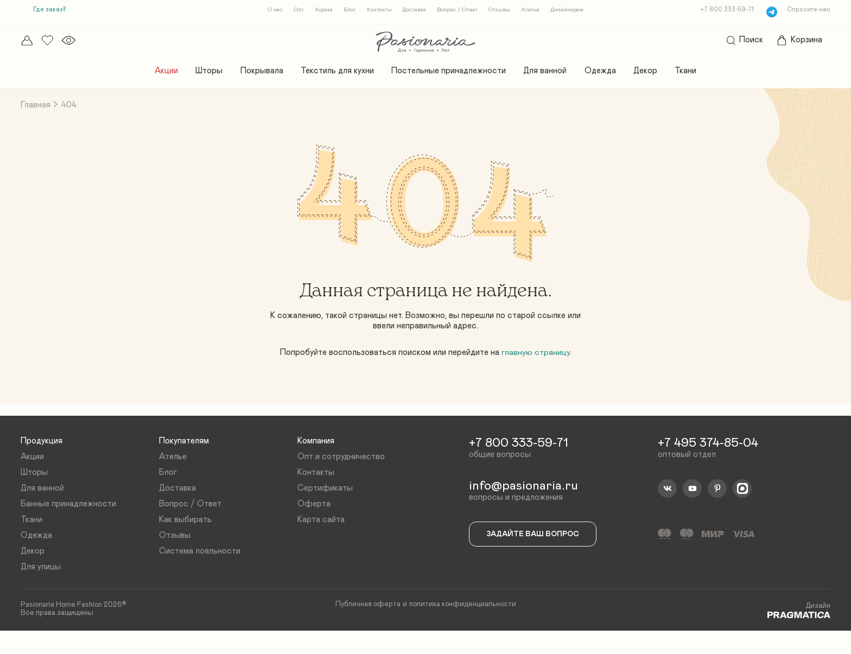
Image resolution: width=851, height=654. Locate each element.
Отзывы (503, 11)
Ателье (536, 11)
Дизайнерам (575, 11)
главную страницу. (540, 362)
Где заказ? (51, 10)
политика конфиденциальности (464, 626)
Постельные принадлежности (449, 73)
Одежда (606, 73)
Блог (345, 11)
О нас (266, 11)
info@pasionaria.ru (526, 502)
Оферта (314, 521)
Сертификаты (325, 504)
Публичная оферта (365, 626)
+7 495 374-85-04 (711, 457)
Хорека (317, 11)
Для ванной (548, 73)
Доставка (414, 11)
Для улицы (42, 587)
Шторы (201, 73)
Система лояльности (201, 570)
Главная (37, 109)
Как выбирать (186, 538)
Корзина (796, 41)
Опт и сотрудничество (342, 471)
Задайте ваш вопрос (536, 552)
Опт (290, 11)
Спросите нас (807, 10)
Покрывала (255, 73)
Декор (652, 73)
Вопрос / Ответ (458, 11)
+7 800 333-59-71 (725, 10)
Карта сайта (321, 538)
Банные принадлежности (71, 521)
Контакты (376, 11)
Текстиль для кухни (333, 73)
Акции (156, 73)
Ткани (695, 73)
